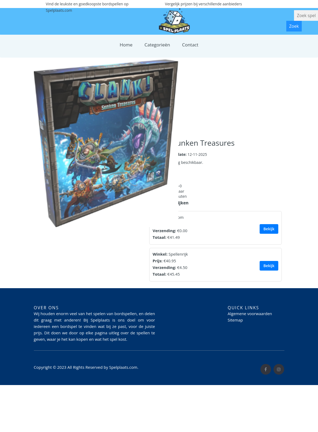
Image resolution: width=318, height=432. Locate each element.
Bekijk (268, 228)
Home (126, 45)
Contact (190, 45)
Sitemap (235, 320)
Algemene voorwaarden (250, 313)
